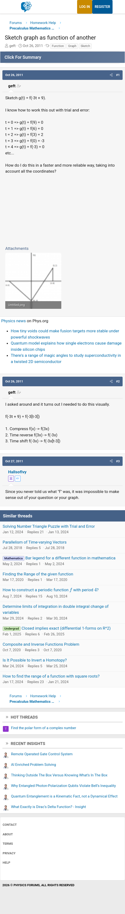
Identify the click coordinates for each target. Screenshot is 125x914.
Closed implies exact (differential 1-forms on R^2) (66, 628)
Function (58, 46)
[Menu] (9, 7)
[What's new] (117, 7)
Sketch (85, 46)
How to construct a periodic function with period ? (51, 589)
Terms (8, 843)
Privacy (9, 853)
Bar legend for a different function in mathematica (70, 558)
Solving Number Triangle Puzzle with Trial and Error (49, 526)
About (8, 834)
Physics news (13, 320)
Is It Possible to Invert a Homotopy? (35, 660)
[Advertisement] (62, 209)
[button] (111, 75)
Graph (72, 46)
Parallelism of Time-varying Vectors (35, 542)
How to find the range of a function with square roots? (51, 676)
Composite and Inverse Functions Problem (41, 644)
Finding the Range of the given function (38, 574)
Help (6, 862)
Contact (10, 824)
